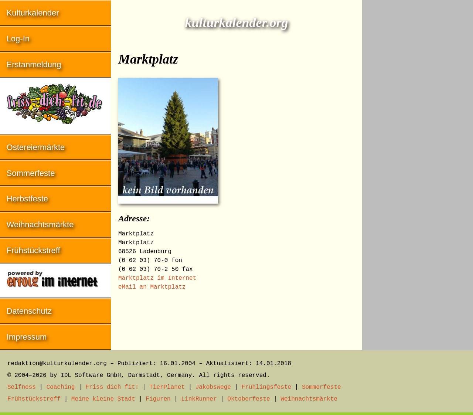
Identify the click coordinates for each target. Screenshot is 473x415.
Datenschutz (29, 311)
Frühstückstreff (33, 250)
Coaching (61, 387)
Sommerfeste (31, 173)
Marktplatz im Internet (157, 278)
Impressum (27, 336)
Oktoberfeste (248, 399)
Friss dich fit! (112, 387)
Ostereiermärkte (36, 147)
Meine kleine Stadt (103, 399)
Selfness (21, 387)
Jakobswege (213, 387)
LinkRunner (199, 399)
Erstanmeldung (34, 64)
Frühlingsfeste (266, 387)
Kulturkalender (33, 12)
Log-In (18, 38)
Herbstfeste (27, 198)
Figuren (158, 399)
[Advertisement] (417, 111)
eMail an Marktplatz (152, 287)
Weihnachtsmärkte (40, 224)
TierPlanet (167, 387)
